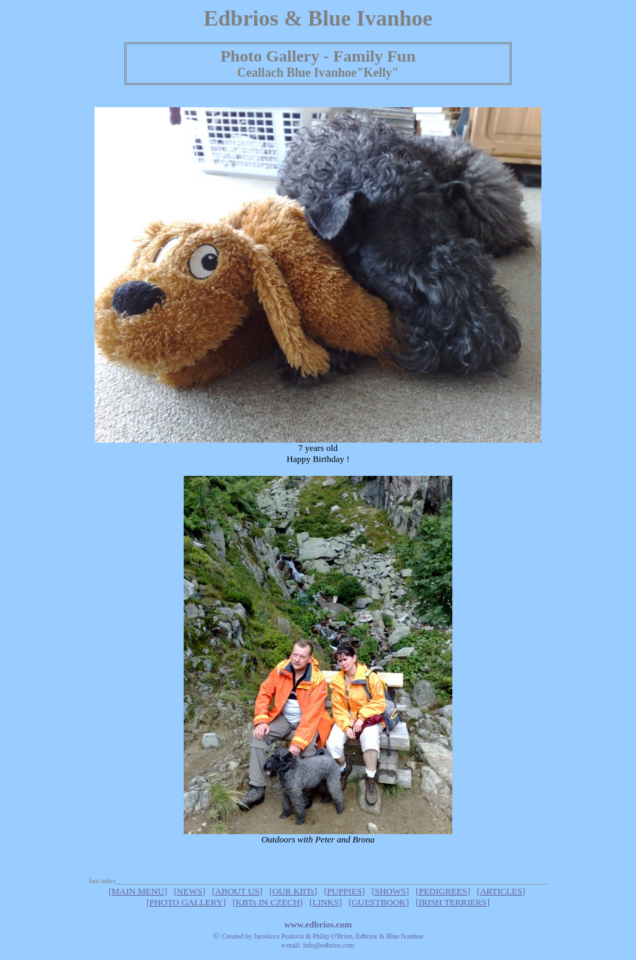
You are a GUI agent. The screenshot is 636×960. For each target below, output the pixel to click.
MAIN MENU (137, 891)
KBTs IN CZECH (267, 902)
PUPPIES (345, 891)
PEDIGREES (442, 891)
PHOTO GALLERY (185, 902)
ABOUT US (237, 891)
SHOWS (391, 891)
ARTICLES (501, 891)
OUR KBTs (293, 891)
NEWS (189, 891)
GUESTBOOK (378, 902)
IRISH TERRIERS (452, 902)
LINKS (325, 902)
